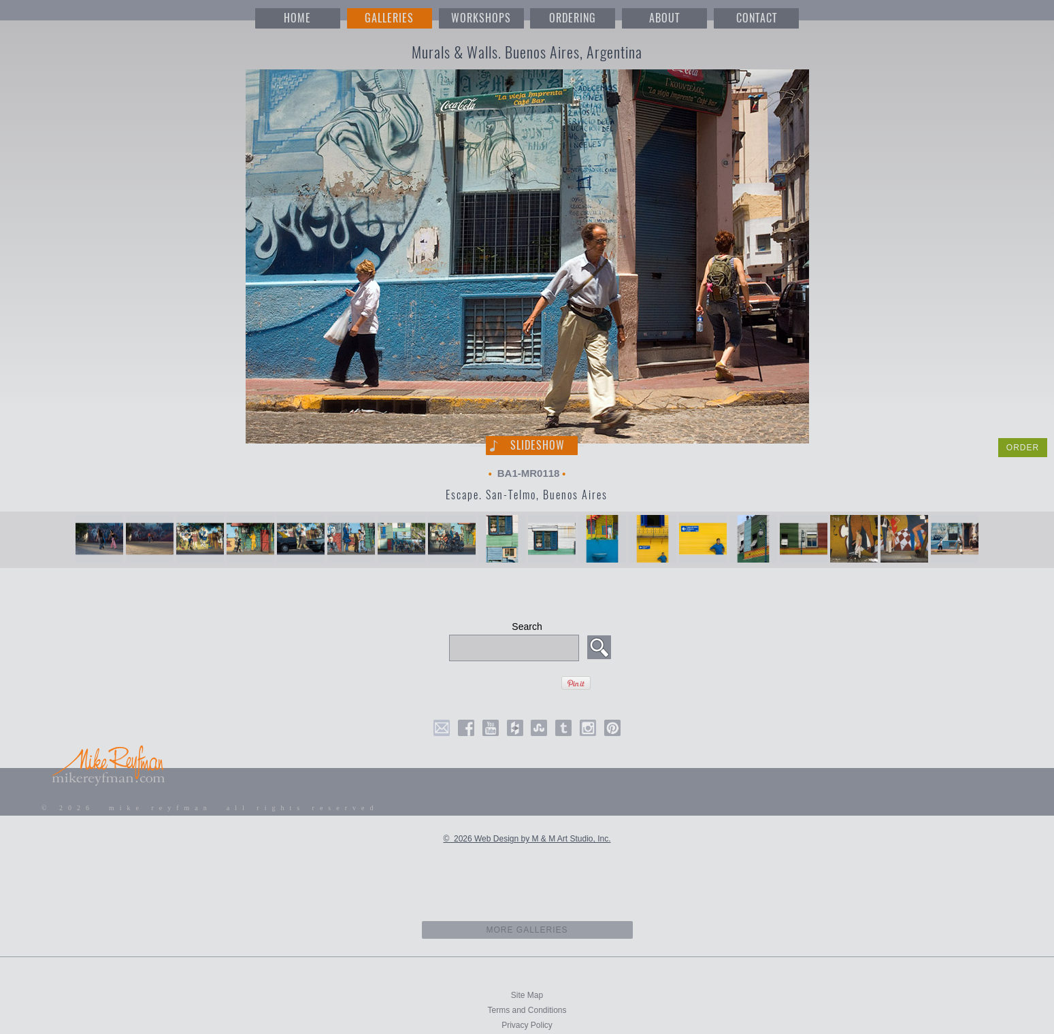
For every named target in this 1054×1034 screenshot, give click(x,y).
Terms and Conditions (526, 1010)
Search (527, 626)
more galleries (527, 930)
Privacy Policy (527, 1025)
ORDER (1022, 447)
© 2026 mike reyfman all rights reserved (210, 808)
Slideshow (537, 445)
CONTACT (756, 18)
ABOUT (664, 18)
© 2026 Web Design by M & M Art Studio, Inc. (526, 839)
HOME (297, 18)
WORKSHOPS (481, 18)
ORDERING (572, 18)
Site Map (527, 995)
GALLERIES (389, 18)
